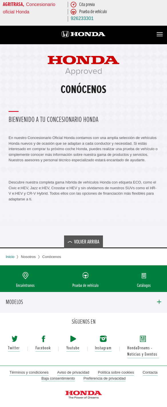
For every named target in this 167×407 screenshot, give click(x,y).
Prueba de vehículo (85, 285)
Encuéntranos (25, 285)
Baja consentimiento (58, 378)
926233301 (82, 18)
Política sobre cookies (116, 372)
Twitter (14, 348)
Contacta (150, 372)
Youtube (72, 348)
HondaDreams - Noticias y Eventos (142, 351)
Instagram (103, 348)
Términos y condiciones (29, 372)
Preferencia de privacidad (105, 378)
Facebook (43, 348)
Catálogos (144, 285)
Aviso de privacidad (73, 372)
